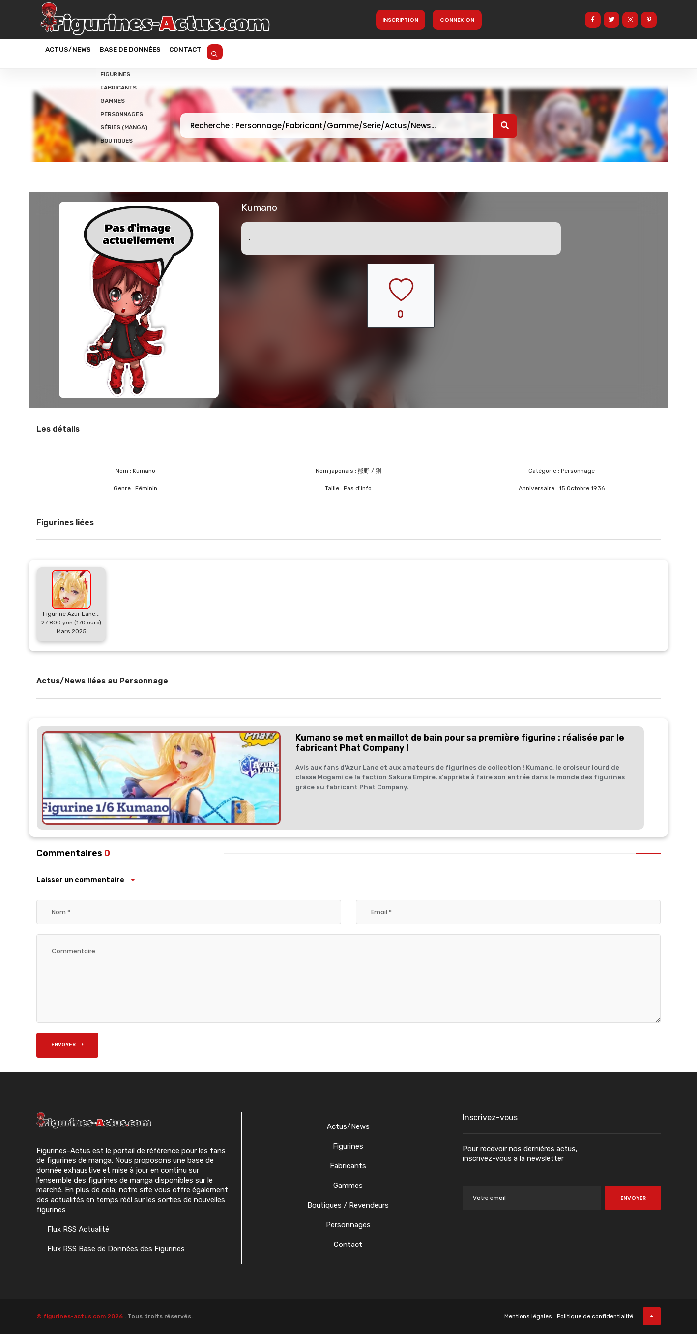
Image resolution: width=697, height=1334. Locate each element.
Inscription (400, 20)
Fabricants (348, 1165)
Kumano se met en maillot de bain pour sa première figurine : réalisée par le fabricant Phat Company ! (459, 743)
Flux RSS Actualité (77, 1229)
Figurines (348, 1146)
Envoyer (67, 1045)
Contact (211, 52)
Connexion (457, 20)
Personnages (348, 1224)
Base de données (146, 52)
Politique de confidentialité (595, 1316)
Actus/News (73, 52)
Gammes (348, 1185)
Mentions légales (528, 1316)
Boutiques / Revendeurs (348, 1205)
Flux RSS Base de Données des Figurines (115, 1249)
